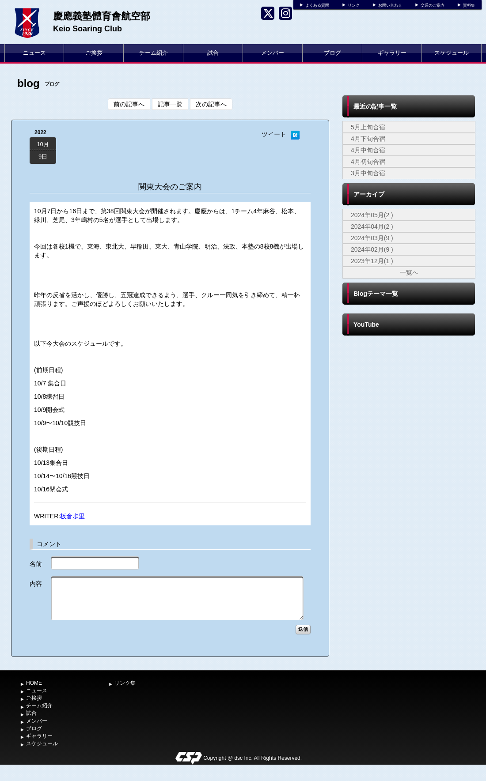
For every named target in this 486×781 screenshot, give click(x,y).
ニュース (34, 52)
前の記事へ (129, 104)
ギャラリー (392, 52)
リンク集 (125, 683)
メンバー (272, 52)
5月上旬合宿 (368, 127)
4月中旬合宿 (368, 150)
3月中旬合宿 (368, 173)
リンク (354, 5)
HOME (34, 683)
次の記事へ (211, 104)
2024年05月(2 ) (372, 215)
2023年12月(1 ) (372, 260)
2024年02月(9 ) (372, 249)
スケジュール (451, 52)
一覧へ (409, 272)
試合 (213, 52)
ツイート (274, 134)
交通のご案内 (432, 5)
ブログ (332, 52)
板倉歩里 (72, 516)
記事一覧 (170, 104)
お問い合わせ (390, 5)
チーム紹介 (153, 52)
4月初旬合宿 (368, 161)
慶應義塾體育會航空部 (101, 16)
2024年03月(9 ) (372, 237)
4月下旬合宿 (368, 138)
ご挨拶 (94, 52)
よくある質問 (317, 5)
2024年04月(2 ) (372, 226)
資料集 (469, 5)
